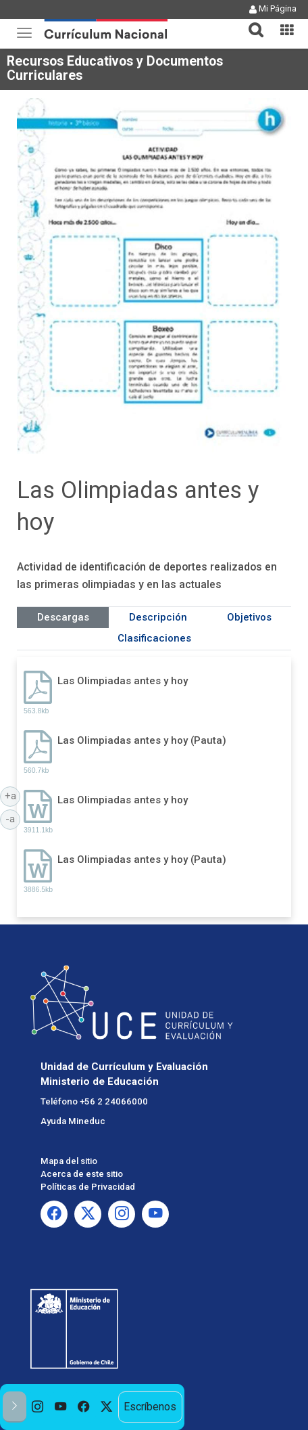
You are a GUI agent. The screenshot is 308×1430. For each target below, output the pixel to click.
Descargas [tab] (63, 617)
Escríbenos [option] (150, 1406)
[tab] (250, 22)
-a (12, 818)
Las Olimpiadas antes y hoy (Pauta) (141, 740)
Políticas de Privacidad (88, 1187)
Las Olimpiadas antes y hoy (122, 681)
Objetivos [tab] (249, 617)
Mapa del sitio (69, 1161)
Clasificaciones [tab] (154, 638)
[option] (37, 1407)
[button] (250, 21)
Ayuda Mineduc (73, 1121)
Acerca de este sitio (82, 1174)
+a (13, 795)
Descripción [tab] (158, 617)
